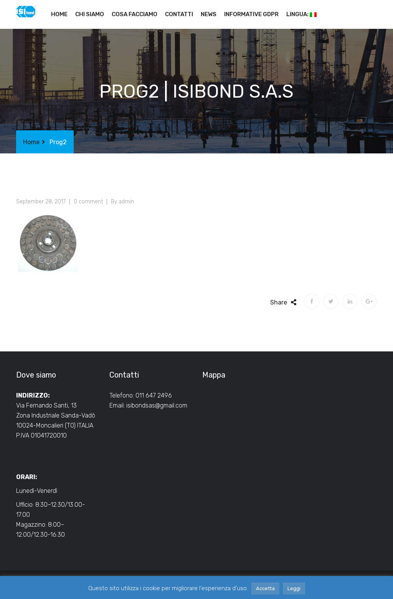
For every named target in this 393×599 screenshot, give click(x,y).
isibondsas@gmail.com (156, 405)
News (208, 14)
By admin (122, 201)
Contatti (179, 14)
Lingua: (301, 14)
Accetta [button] (265, 588)
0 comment (88, 201)
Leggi (294, 588)
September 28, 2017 (41, 201)
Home (59, 14)
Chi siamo (89, 14)
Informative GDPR (251, 14)
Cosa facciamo (134, 14)
